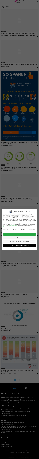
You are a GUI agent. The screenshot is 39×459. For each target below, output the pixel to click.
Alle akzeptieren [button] (19, 234)
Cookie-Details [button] (13, 248)
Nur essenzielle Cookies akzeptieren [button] (19, 241)
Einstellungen (6, 226)
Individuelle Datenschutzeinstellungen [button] (19, 245)
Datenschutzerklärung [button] (20, 248)
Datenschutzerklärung (13, 225)
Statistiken (14, 229)
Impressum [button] (26, 248)
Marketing (22, 229)
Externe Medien (31, 229)
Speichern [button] (19, 237)
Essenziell (6, 229)
